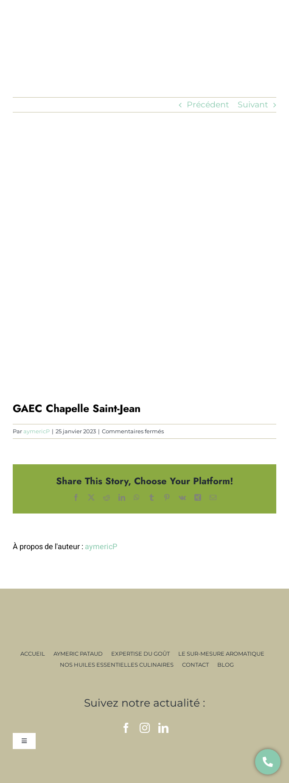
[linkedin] (163, 728)
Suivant (253, 104)
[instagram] (145, 728)
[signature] (144, 618)
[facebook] (126, 728)
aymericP (36, 431)
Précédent (208, 104)
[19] (144, 269)
